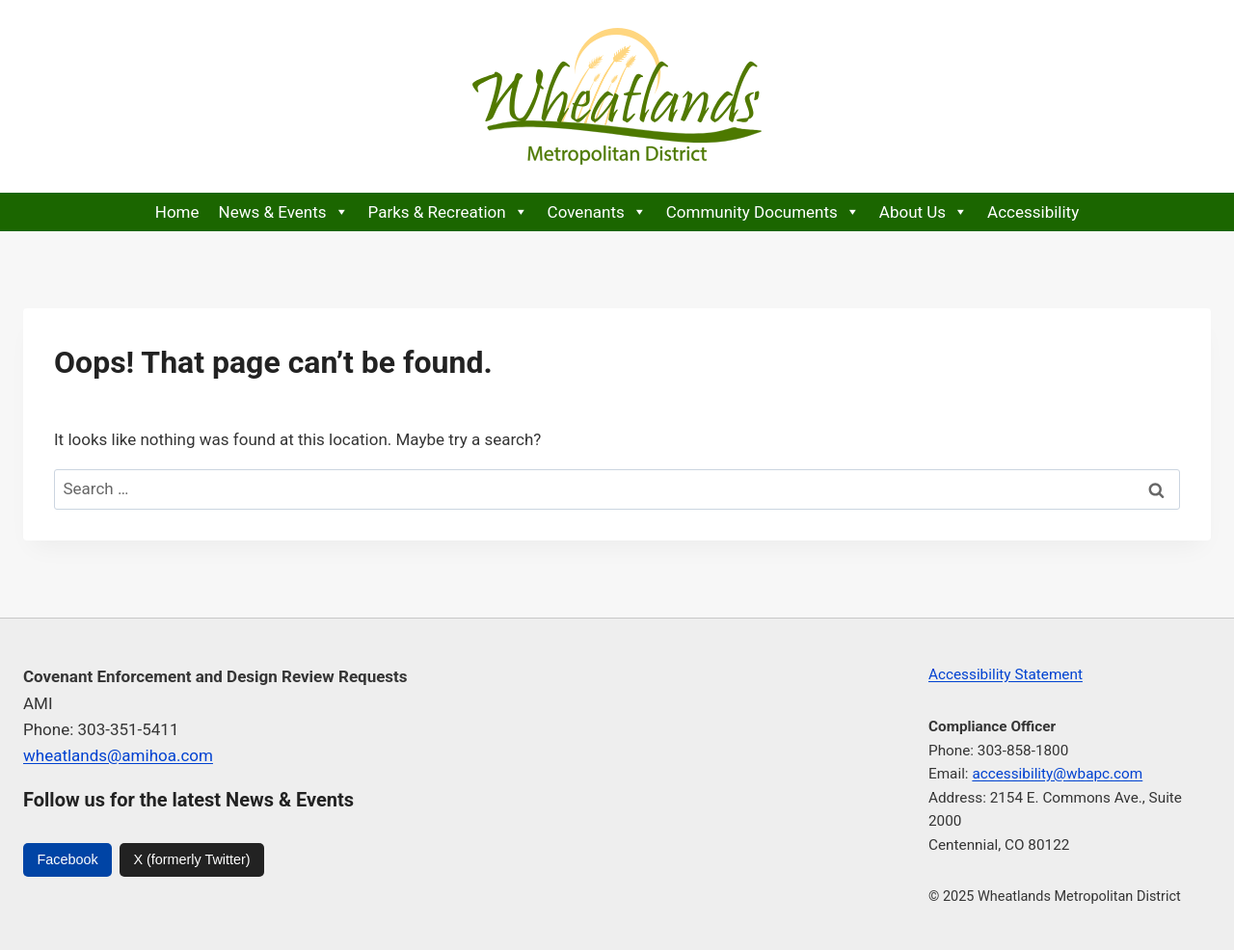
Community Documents (763, 212)
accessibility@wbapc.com (1057, 773)
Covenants (597, 212)
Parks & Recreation (448, 212)
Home (177, 212)
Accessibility (1033, 212)
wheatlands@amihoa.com (118, 755)
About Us (923, 212)
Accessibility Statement (1005, 674)
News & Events (284, 212)
